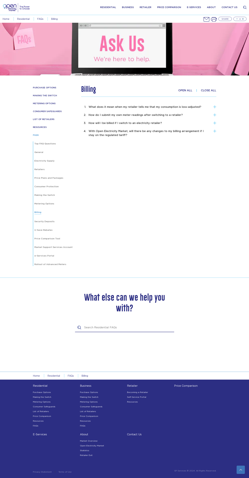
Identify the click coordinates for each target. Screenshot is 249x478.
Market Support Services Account (53, 247)
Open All (185, 90)
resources (40, 127)
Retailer (145, 7)
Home (5, 19)
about (211, 7)
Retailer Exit (86, 455)
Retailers (39, 169)
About (84, 434)
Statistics (84, 450)
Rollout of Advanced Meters (50, 264)
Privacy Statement (42, 472)
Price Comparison (42, 416)
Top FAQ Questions (45, 144)
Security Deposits (44, 222)
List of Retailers (43, 119)
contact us (229, 7)
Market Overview (88, 441)
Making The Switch (45, 96)
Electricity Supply (44, 161)
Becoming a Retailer (137, 392)
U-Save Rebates (43, 230)
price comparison (169, 7)
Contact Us (134, 434)
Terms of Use (65, 472)
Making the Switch (44, 195)
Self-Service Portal (136, 397)
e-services (194, 7)
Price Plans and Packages (48, 178)
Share (225, 19)
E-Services (40, 434)
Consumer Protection (46, 187)
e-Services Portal (44, 256)
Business (128, 7)
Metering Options (44, 104)
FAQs (40, 19)
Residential (108, 7)
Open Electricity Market (92, 446)
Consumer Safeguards (47, 111)
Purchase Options (44, 88)
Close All (208, 90)
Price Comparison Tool (47, 239)
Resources (38, 421)
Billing (54, 19)
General (38, 152)
